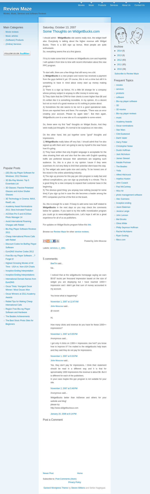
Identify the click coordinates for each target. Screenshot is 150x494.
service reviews (82, 232)
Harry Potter (121, 142)
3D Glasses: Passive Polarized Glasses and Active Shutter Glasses (19, 191)
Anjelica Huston (123, 179)
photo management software (129, 195)
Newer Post (48, 473)
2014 (119, 51)
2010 (119, 69)
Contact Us (140, 5)
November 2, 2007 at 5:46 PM (64, 388)
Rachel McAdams (124, 231)
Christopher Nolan (124, 146)
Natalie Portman (123, 162)
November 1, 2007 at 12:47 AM (64, 301)
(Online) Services (13, 44)
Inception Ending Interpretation (19, 271)
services (54, 248)
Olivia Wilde (121, 223)
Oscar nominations (124, 126)
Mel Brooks (121, 219)
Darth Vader (121, 138)
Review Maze (17, 8)
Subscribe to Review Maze (127, 73)
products (120, 93)
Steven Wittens (78, 488)
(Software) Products (15, 40)
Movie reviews (12, 32)
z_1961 (62, 248)
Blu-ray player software (126, 101)
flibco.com (120, 240)
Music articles (12, 36)
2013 (119, 55)
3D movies (121, 109)
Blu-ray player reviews (126, 113)
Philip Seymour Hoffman (127, 227)
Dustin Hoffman (123, 150)
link (89, 225)
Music (91, 5)
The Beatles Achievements (18, 316)
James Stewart (123, 158)
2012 (119, 60)
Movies (81, 5)
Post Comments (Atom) (66, 479)
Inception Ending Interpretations (20, 275)
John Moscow (57, 306)
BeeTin (54, 263)
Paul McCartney (123, 187)
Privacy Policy (74, 482)
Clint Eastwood (123, 134)
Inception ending (123, 203)
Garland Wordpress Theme (55, 488)
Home (80, 473)
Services (114, 5)
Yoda (118, 170)
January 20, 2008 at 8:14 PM (63, 414)
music (118, 117)
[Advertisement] (17, 111)
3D (117, 105)
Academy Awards (124, 122)
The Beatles (121, 166)
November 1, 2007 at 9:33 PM (64, 356)
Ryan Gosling (122, 235)
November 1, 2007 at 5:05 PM (64, 334)
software (120, 97)
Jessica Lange (122, 211)
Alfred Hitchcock (123, 174)
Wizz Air (120, 191)
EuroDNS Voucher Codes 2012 (20, 251)
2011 (119, 64)
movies (119, 85)
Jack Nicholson (123, 154)
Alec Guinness (122, 199)
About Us (126, 5)
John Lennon (122, 215)
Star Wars (120, 130)
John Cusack (122, 183)
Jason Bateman (123, 207)
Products (102, 5)
